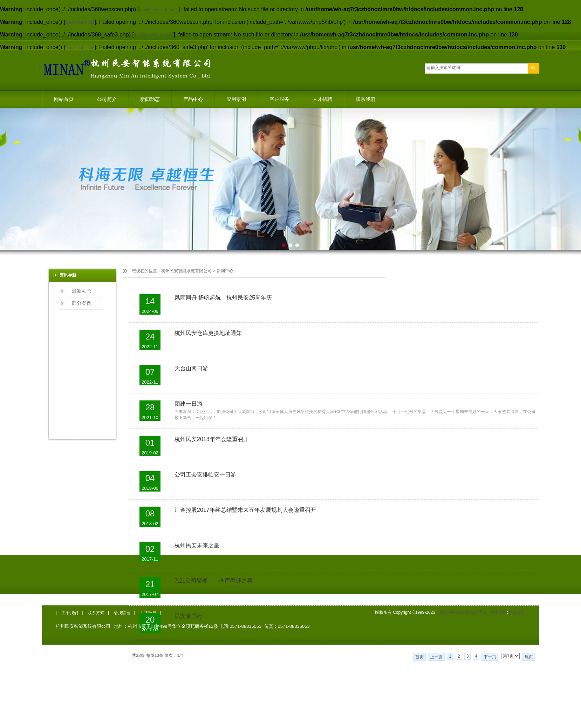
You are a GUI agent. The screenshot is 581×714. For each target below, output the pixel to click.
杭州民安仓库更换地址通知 (208, 333)
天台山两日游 (191, 368)
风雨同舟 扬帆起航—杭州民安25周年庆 (223, 298)
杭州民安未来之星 (197, 545)
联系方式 (96, 612)
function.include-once (159, 9)
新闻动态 (150, 99)
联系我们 (365, 99)
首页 (419, 656)
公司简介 (107, 99)
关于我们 (69, 612)
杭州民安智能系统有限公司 (186, 270)
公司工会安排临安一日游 (205, 475)
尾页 (529, 656)
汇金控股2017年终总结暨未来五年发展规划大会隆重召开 (245, 510)
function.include (79, 22)
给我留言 (122, 612)
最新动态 (81, 291)
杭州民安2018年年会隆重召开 (212, 439)
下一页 (490, 656)
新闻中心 (225, 270)
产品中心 (193, 99)
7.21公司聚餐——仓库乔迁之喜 (214, 581)
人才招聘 (322, 99)
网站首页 (64, 99)
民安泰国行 (189, 616)
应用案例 (236, 99)
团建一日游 (189, 404)
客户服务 (279, 99)
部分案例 (81, 303)
